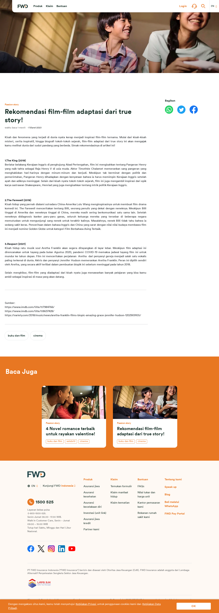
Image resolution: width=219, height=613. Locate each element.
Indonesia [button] (67, 485)
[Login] (183, 6)
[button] (37, 6)
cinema (38, 335)
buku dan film (16, 335)
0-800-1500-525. (37, 513)
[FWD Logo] (23, 6)
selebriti (71, 441)
